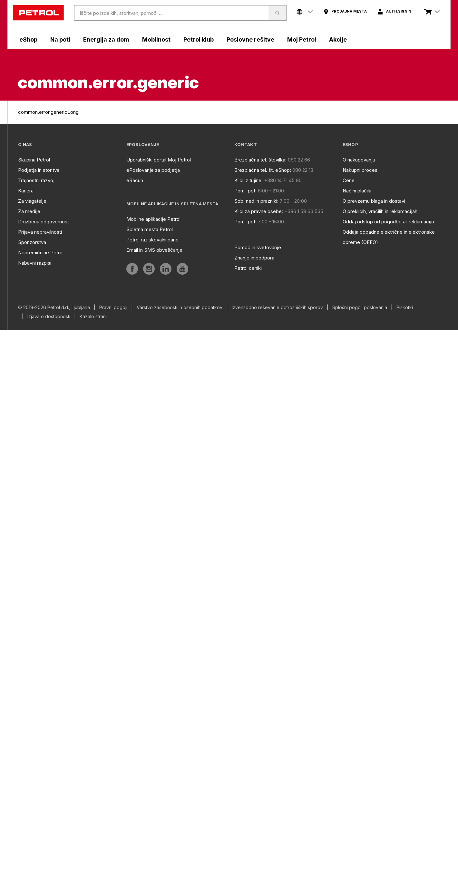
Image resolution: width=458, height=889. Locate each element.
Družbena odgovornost (43, 222)
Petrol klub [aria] (198, 39)
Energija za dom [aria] (106, 39)
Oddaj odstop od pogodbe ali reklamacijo (388, 222)
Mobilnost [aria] (156, 39)
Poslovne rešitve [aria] (250, 39)
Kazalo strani (93, 316)
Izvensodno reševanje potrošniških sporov (277, 307)
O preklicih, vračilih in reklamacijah (380, 211)
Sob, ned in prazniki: (256, 201)
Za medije (29, 211)
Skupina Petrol (34, 160)
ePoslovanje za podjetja (153, 170)
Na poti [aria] (60, 39)
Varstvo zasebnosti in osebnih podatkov (179, 307)
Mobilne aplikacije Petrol (153, 219)
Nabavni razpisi (34, 263)
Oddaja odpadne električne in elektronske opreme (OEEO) (389, 237)
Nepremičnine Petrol (40, 252)
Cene (349, 180)
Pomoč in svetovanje (257, 247)
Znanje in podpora (254, 258)
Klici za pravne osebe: (258, 211)
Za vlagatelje (32, 201)
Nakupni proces (360, 170)
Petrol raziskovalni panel (153, 240)
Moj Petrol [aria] (301, 39)
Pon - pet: (245, 191)
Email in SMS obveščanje (154, 250)
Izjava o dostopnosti (48, 316)
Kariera (26, 191)
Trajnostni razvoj (36, 180)
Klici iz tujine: (248, 180)
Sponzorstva (32, 242)
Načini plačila (357, 191)
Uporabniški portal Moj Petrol (158, 160)
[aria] (345, 11)
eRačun (134, 180)
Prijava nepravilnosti (40, 232)
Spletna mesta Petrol (149, 229)
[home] (38, 13)
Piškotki (404, 307)
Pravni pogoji (113, 307)
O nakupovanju (359, 160)
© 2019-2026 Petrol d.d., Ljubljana (54, 307)
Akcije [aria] (338, 39)
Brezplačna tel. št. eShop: (262, 170)
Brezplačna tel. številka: (260, 160)
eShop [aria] (28, 39)
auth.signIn (398, 11)
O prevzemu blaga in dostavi (374, 201)
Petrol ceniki (248, 268)
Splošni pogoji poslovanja (359, 307)
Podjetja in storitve (39, 170)
